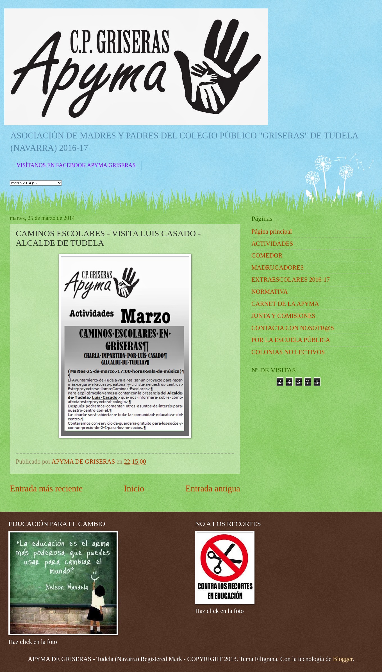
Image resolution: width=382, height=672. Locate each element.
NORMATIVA (269, 291)
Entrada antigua (212, 488)
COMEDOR (266, 255)
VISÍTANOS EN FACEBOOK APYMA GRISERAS (76, 165)
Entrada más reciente (46, 488)
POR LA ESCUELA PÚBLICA (290, 339)
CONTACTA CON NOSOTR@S (292, 327)
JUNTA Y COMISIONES (283, 315)
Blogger (343, 658)
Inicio (134, 488)
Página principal (271, 231)
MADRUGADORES (277, 267)
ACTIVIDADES (272, 243)
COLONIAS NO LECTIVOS (288, 352)
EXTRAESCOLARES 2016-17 (290, 279)
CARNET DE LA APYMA (285, 303)
